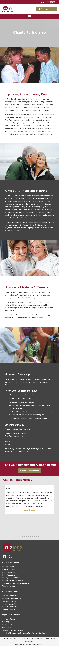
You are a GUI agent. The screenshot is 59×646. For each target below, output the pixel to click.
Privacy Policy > (8, 625)
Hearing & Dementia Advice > (13, 581)
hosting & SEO (49, 638)
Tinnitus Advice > (8, 586)
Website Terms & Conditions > (13, 630)
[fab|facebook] (4, 556)
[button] (29, 16)
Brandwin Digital (29, 641)
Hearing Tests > (8, 567)
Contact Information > (10, 619)
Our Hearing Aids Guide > (12, 572)
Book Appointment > (10, 575)
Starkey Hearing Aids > (11, 596)
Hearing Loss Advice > (10, 578)
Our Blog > (6, 622)
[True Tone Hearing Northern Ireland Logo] (7, 8)
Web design (40, 638)
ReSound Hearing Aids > (11, 598)
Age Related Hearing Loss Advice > (15, 583)
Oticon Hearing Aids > (10, 604)
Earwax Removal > (9, 569)
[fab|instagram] (10, 556)
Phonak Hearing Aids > (11, 607)
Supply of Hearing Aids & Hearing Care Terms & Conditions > (25, 633)
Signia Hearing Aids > (10, 609)
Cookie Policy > (8, 627)
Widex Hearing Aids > (10, 601)
